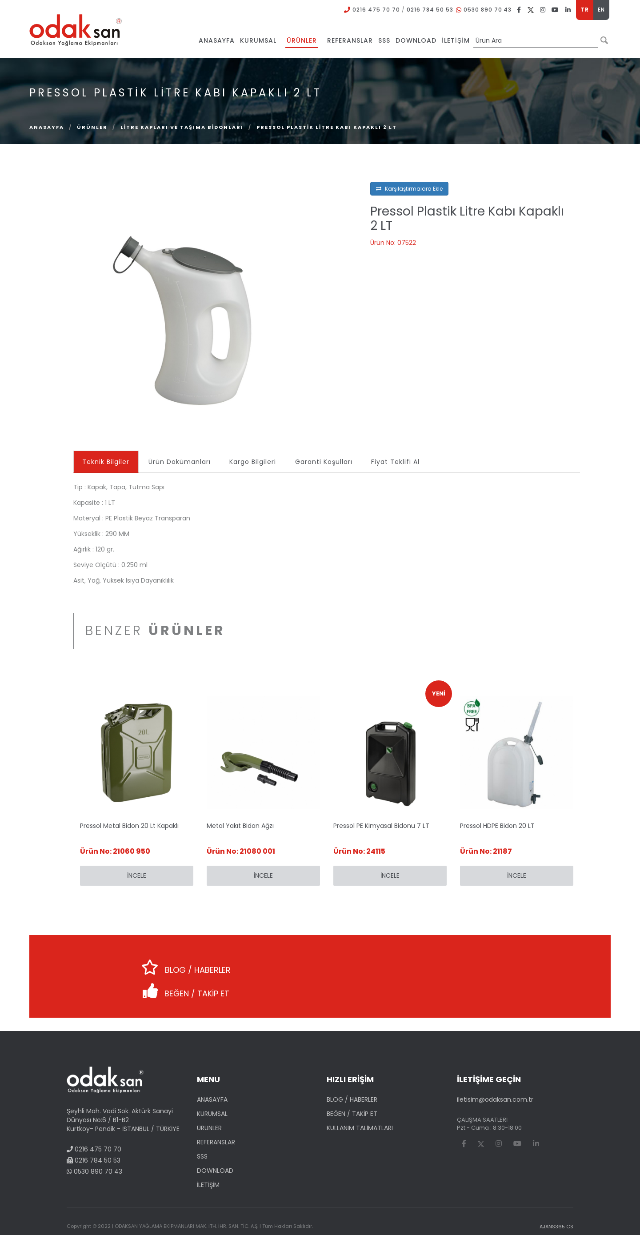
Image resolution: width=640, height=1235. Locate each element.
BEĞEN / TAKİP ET (455, 964)
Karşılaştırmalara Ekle (409, 188)
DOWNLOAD (215, 1147)
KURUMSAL (212, 1090)
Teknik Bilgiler (106, 461)
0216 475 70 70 (376, 9)
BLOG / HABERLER (175, 964)
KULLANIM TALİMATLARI (360, 1104)
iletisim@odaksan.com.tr (495, 1075)
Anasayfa (46, 127)
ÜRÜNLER (92, 127)
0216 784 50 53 (429, 9)
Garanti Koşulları (326, 461)
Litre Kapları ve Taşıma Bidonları (182, 127)
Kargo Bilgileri (254, 461)
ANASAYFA (212, 1075)
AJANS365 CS (556, 1203)
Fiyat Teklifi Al (398, 461)
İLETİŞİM (208, 1161)
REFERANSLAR (216, 1118)
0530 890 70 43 (487, 9)
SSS (202, 1132)
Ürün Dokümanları (180, 461)
